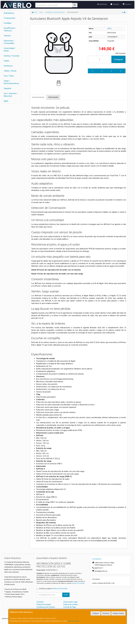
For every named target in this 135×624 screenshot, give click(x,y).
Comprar (118, 59)
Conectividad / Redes (9, 49)
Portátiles (7, 23)
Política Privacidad (44, 604)
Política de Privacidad (78, 583)
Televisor (7, 36)
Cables (6, 61)
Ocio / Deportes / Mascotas (11, 94)
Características (38, 97)
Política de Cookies (73, 621)
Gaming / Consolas (11, 56)
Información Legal (70, 602)
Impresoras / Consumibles (9, 42)
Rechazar (106, 613)
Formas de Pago (69, 607)
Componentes (9, 18)
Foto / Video (9, 76)
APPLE (109, 28)
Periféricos (8, 66)
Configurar (95, 613)
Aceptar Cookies (118, 613)
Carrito (127, 4)
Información (53, 97)
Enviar (66, 595)
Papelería (7, 88)
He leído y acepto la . (53, 588)
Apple (6, 101)
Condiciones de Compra (46, 607)
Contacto (114, 4)
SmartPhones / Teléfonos (10, 29)
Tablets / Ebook (10, 71)
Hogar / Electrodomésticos (11, 82)
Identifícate (102, 4)
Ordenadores (9, 13)
